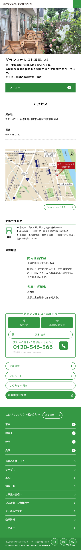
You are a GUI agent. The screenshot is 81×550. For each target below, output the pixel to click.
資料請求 (29, 334)
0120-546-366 (40, 347)
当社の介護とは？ (14, 461)
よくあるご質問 (40, 385)
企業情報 (40, 366)
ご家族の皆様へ (13, 494)
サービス (10, 469)
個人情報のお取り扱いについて (16, 542)
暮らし (9, 478)
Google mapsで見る (60, 207)
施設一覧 (10, 486)
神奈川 (9, 433)
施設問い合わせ (57, 322)
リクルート (40, 375)
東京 (7, 424)
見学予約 (24, 322)
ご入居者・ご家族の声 (17, 502)
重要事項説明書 (40, 395)
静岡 (7, 441)
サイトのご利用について (40, 542)
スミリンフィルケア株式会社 (17, 4)
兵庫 (7, 450)
